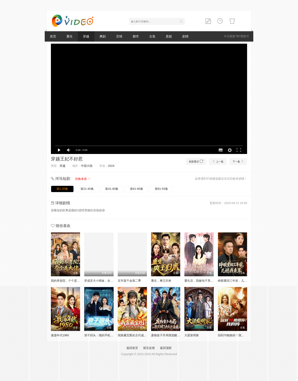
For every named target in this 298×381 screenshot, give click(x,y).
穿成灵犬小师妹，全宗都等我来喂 (106, 280)
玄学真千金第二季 (129, 280)
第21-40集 (87, 188)
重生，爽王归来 (161, 280)
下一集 (238, 161)
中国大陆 (87, 165)
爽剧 (103, 36)
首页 (53, 36)
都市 (136, 36)
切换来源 (83, 178)
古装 (152, 36)
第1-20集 (62, 188)
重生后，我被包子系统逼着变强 (204, 280)
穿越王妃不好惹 (67, 158)
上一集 (217, 161)
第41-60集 (111, 188)
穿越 (86, 36)
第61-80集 (136, 188)
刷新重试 (196, 161)
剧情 (185, 36)
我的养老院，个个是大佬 (67, 280)
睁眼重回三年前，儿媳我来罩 (237, 280)
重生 (69, 36)
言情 (119, 36)
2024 (111, 165)
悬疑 (169, 36)
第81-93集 (161, 188)
